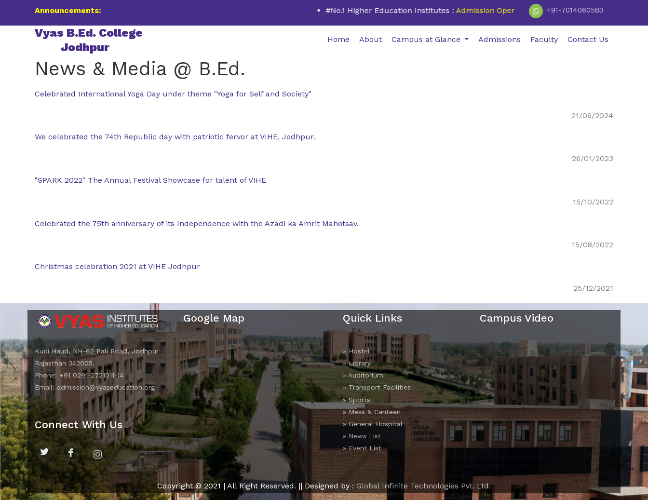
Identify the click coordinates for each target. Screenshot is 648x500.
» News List (362, 436)
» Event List (362, 448)
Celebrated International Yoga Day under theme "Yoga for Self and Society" (173, 93)
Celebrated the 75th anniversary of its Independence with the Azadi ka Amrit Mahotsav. (197, 223)
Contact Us (587, 39)
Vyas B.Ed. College (89, 40)
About (370, 39)
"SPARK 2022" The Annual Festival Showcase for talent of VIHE (150, 180)
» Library (357, 363)
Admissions (499, 39)
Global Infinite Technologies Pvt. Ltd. (423, 485)
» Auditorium (363, 375)
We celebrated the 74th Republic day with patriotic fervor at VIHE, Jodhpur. (175, 136)
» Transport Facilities (377, 387)
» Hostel (356, 351)
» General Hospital (373, 424)
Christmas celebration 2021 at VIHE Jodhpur (117, 266)
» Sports (356, 400)
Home (338, 39)
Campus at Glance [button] (427, 39)
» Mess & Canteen (372, 412)
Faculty (544, 39)
